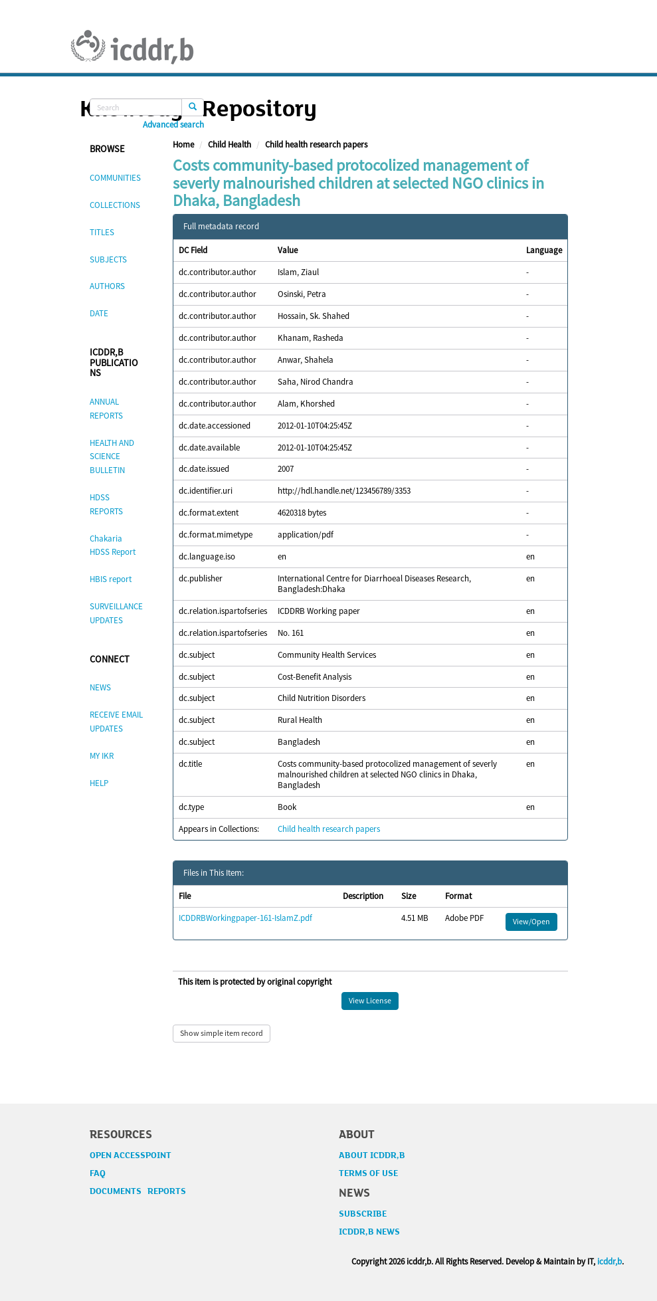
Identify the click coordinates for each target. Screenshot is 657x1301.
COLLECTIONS (115, 205)
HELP (99, 783)
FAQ (98, 1173)
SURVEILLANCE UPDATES (116, 613)
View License (370, 1000)
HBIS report (111, 579)
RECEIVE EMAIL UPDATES (116, 721)
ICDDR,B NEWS (369, 1232)
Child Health (229, 144)
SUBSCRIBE (363, 1214)
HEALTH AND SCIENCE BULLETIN (112, 456)
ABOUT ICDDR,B (372, 1155)
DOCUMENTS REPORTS (138, 1191)
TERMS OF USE (368, 1173)
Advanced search (173, 125)
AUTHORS (107, 286)
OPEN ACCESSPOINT (130, 1155)
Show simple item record (221, 1033)
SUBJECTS (108, 259)
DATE (99, 313)
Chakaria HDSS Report (113, 545)
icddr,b (609, 1261)
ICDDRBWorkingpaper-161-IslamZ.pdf (245, 918)
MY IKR (102, 755)
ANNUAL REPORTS (106, 408)
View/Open (531, 921)
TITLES (102, 232)
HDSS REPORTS (106, 504)
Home (183, 144)
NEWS (100, 687)
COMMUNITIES (115, 177)
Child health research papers (316, 144)
